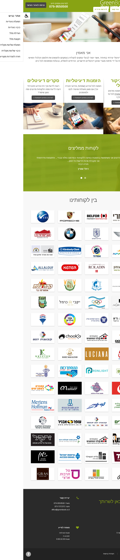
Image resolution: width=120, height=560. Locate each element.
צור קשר (91, 9)
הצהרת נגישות (85, 554)
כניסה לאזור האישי (13, 5)
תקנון (102, 9)
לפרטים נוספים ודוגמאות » (100, 103)
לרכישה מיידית (77, 9)
